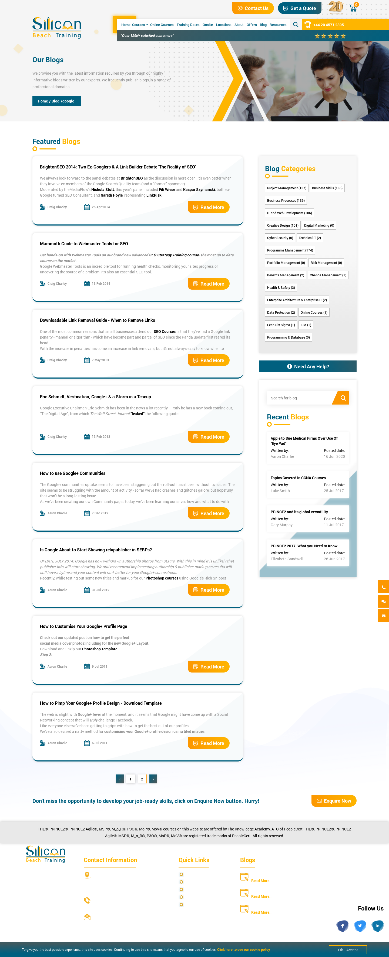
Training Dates (188, 24)
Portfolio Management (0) (286, 262)
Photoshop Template (99, 648)
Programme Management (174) (290, 250)
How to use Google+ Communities (72, 473)
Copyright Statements (204, 897)
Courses (140, 24)
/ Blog (54, 101)
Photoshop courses (162, 578)
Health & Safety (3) (281, 287)
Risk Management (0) (326, 262)
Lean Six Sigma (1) (281, 325)
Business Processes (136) (286, 200)
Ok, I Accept (348, 949)
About (239, 24)
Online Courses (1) (314, 312)
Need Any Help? (308, 366)
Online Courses (162, 24)
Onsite (208, 24)
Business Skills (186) (327, 188)
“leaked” (137, 413)
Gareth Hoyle (112, 195)
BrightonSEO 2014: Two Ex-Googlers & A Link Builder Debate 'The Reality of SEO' (118, 167)
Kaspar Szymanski (199, 189)
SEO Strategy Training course (173, 254)
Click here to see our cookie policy (243, 949)
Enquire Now (334, 800)
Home (125, 24)
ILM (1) (306, 325)
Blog (263, 24)
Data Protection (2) (281, 312)
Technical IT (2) (310, 238)
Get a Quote (299, 8)
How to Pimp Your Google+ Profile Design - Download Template (101, 703)
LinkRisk (154, 195)
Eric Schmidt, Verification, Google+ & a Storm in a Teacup (95, 396)
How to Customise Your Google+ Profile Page (83, 626)
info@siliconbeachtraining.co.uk (121, 924)
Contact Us (253, 8)
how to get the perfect (111, 637)
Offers (252, 24)
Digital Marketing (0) (319, 225)
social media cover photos (62, 643)
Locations (224, 24)
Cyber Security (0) (280, 238)
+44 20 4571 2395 (324, 25)
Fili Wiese (167, 189)
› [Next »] (153, 779)
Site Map (193, 882)
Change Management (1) (328, 275)
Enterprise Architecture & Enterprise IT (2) (297, 300)
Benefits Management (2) (285, 275)
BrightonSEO (132, 178)
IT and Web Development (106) (289, 213)
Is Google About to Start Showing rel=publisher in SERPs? (96, 549)
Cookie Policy (197, 904)
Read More (208, 207)
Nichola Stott (102, 189)
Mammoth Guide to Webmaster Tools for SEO (84, 243)
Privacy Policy (198, 874)
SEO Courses (165, 331)
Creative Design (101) (283, 225)
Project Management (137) (286, 188)
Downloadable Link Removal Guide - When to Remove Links (97, 320)
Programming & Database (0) (288, 337)
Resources (278, 24)
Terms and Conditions (204, 889)
